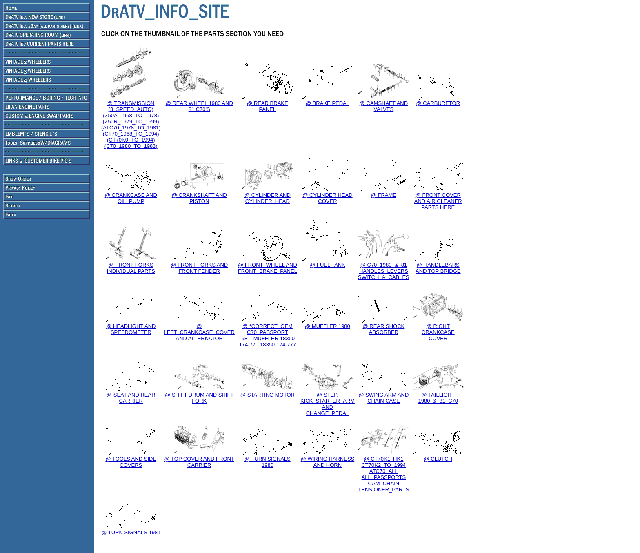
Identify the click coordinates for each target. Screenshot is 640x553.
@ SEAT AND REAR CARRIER (131, 398)
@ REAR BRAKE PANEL (267, 106)
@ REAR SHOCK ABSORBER (384, 329)
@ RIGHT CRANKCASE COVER (438, 332)
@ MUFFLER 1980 (327, 326)
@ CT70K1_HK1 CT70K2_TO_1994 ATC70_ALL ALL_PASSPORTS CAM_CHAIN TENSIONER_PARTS (383, 474)
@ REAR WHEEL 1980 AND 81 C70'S (199, 106)
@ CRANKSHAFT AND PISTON (199, 198)
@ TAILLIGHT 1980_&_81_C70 (438, 398)
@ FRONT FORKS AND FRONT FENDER (199, 268)
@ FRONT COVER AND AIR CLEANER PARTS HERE (438, 201)
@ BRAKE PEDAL (327, 103)
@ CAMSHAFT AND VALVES (384, 106)
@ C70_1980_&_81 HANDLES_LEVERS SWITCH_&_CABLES (383, 271)
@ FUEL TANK (327, 265)
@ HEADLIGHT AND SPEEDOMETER (131, 329)
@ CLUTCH (438, 459)
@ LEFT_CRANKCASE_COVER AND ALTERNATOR (199, 332)
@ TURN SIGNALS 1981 (130, 532)
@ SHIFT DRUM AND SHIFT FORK (199, 398)
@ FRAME (383, 195)
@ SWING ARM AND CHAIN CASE (383, 398)
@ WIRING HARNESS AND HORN (328, 462)
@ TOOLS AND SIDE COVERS (130, 462)
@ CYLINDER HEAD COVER (327, 198)
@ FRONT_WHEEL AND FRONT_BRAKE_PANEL (267, 268)
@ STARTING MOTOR (267, 395)
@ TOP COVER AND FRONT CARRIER (199, 462)
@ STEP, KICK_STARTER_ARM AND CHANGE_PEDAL (327, 404)
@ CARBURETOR (438, 103)
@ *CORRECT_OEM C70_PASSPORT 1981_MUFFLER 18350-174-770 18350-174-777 (268, 335)
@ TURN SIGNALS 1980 (267, 462)
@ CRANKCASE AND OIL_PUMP (131, 198)
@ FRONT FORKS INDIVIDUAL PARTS (131, 268)
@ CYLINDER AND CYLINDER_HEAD (267, 198)
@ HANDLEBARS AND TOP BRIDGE (438, 268)
